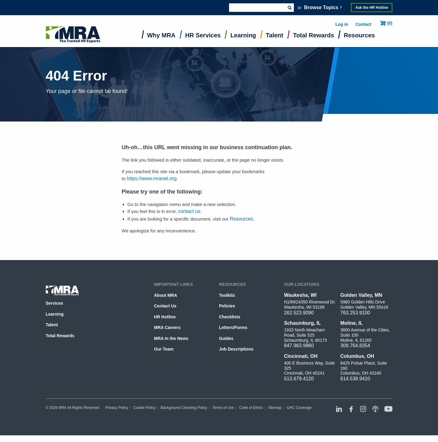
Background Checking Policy (184, 408)
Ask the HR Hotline (371, 7)
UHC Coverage (299, 408)
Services (54, 303)
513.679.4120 (299, 378)
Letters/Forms (233, 327)
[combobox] (257, 7)
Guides (226, 338)
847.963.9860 (299, 345)
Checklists (229, 316)
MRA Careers (167, 327)
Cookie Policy (144, 408)
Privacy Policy (116, 408)
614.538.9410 (355, 378)
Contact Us (165, 305)
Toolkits (227, 295)
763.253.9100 (355, 312)
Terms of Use (223, 408)
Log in (341, 24)
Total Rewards (313, 35)
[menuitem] (161, 36)
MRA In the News (171, 338)
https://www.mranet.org (152, 178)
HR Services (203, 35)
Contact (363, 24)
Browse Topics (321, 7)
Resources (359, 35)
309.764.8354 (355, 345)
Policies (227, 305)
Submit (289, 7)
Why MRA (161, 35)
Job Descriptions (236, 349)
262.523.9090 (299, 312)
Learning (243, 35)
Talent (274, 35)
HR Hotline (165, 316)
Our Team (163, 349)
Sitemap (275, 408)
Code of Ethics (251, 408)
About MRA (165, 295)
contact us (189, 211)
